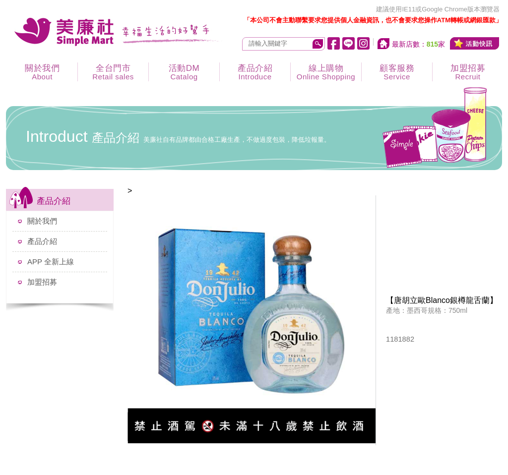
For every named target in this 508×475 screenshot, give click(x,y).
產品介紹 (255, 72)
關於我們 (42, 72)
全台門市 (113, 72)
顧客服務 (397, 72)
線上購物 (326, 72)
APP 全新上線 (50, 261)
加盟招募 (468, 72)
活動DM (184, 72)
